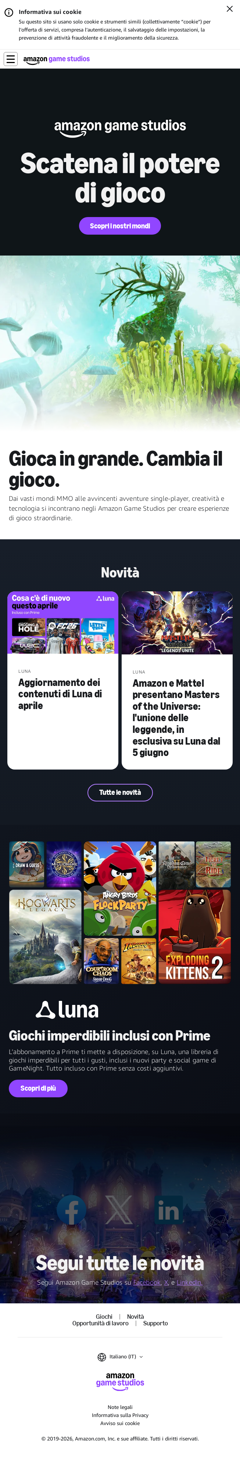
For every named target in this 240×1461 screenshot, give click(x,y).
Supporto (155, 1323)
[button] (11, 59)
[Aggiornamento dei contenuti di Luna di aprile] (62, 623)
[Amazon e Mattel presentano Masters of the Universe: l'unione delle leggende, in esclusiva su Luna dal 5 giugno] (177, 623)
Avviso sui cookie (120, 1423)
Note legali (120, 1407)
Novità (135, 1317)
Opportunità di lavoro (100, 1323)
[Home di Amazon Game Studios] (57, 60)
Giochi (104, 1317)
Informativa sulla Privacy (120, 1415)
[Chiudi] (230, 9)
